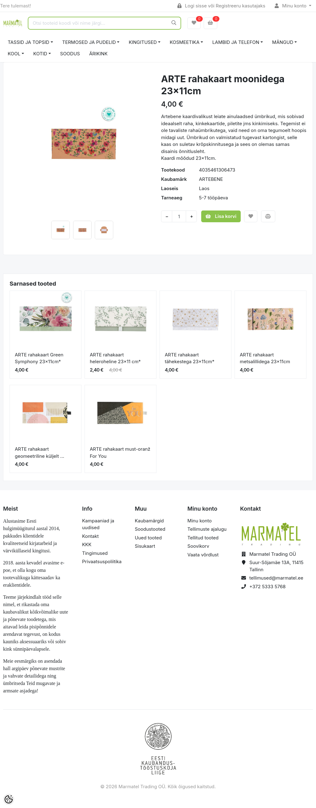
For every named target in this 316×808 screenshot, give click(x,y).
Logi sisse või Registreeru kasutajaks (221, 6)
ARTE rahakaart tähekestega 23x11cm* (189, 358)
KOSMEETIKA (184, 42)
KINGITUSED (143, 42)
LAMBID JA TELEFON (235, 42)
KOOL (14, 54)
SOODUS (70, 54)
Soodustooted (150, 529)
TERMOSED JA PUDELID (89, 42)
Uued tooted (148, 538)
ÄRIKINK (98, 54)
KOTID (40, 54)
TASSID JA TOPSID (28, 42)
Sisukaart (145, 546)
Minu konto (291, 6)
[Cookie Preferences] (8, 799)
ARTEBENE (211, 179)
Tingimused (95, 553)
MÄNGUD (282, 42)
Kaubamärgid (149, 521)
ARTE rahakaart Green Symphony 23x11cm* (39, 358)
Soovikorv (198, 546)
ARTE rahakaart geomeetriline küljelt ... (39, 452)
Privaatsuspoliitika (102, 561)
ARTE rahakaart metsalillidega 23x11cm (265, 358)
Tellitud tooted (202, 538)
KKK (86, 544)
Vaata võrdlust (202, 555)
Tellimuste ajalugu (207, 529)
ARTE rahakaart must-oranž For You (120, 452)
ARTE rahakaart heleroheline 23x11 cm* (115, 358)
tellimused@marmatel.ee (276, 578)
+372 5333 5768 (267, 586)
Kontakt (90, 536)
